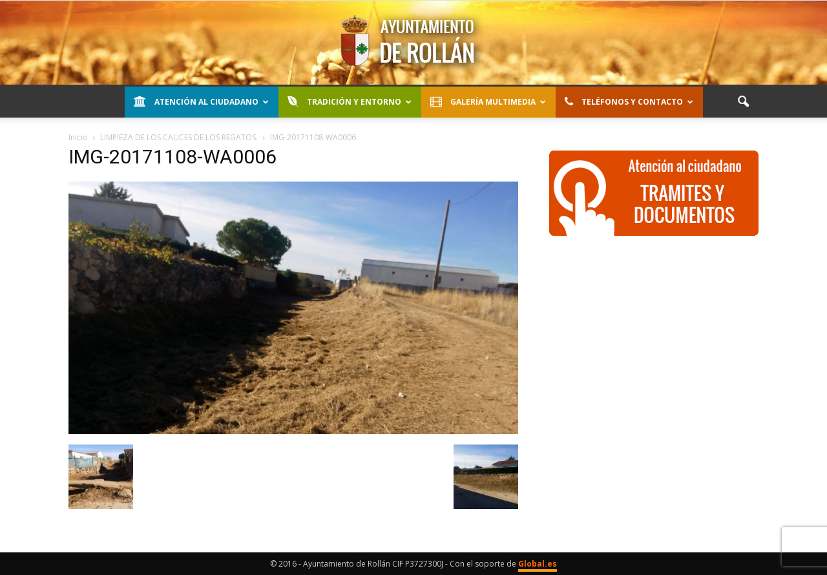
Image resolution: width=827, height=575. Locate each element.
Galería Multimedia (488, 101)
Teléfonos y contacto (629, 101)
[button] (743, 102)
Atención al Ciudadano (201, 101)
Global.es (537, 563)
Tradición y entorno (350, 101)
